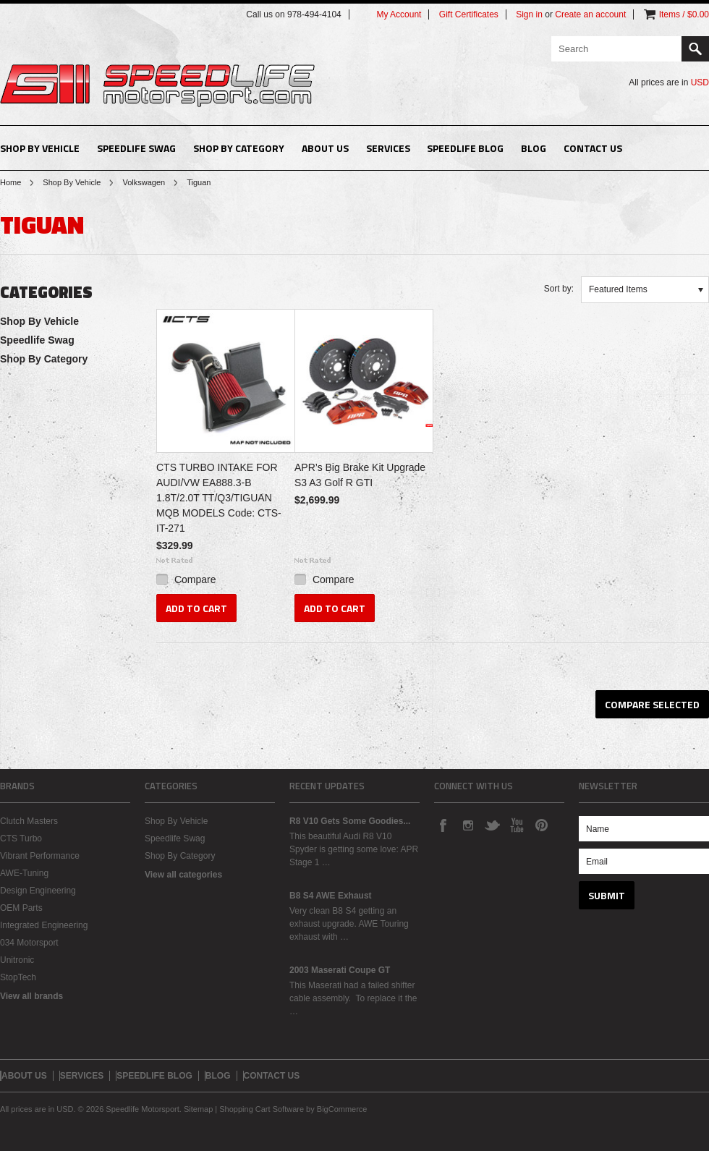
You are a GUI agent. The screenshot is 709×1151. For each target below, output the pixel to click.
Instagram (467, 824)
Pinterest (541, 824)
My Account (398, 14)
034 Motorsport (29, 943)
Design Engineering (38, 890)
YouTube (516, 824)
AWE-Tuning (24, 873)
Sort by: (559, 289)
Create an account (590, 14)
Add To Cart (196, 608)
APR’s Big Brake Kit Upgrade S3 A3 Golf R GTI (359, 475)
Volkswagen (143, 182)
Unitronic (17, 960)
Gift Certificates (468, 14)
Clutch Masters (29, 821)
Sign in (529, 14)
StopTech (18, 977)
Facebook (442, 824)
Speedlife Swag (136, 148)
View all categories (183, 875)
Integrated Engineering (44, 925)
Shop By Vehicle (40, 148)
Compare (195, 579)
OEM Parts (21, 908)
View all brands (31, 996)
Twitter (492, 824)
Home (10, 182)
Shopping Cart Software (261, 1109)
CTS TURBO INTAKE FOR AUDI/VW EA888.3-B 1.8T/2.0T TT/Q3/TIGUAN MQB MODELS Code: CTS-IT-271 (218, 498)
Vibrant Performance (40, 856)
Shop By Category (238, 148)
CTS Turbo (21, 838)
